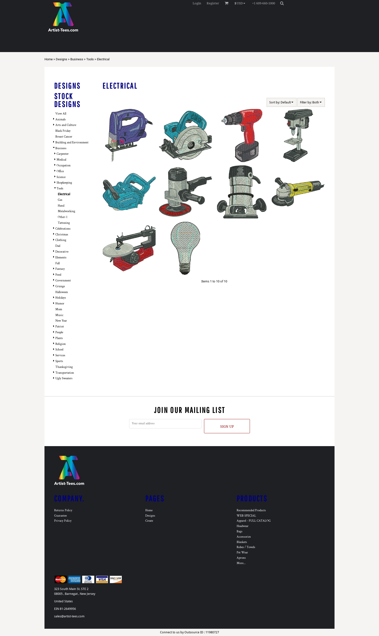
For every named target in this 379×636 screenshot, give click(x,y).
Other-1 (62, 217)
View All (60, 114)
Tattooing (64, 223)
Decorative (61, 252)
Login (197, 3)
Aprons (241, 558)
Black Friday (63, 131)
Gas (60, 200)
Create (149, 521)
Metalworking (66, 211)
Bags (239, 531)
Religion (60, 344)
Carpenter (63, 154)
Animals (60, 119)
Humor (59, 304)
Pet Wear (242, 553)
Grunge (60, 286)
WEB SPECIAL (246, 516)
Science (61, 177)
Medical (61, 160)
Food (58, 275)
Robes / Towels (246, 547)
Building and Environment (71, 142)
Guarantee (60, 516)
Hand (61, 206)
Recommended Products (251, 510)
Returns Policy (63, 510)
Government (63, 281)
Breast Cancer (63, 137)
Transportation (64, 373)
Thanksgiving (64, 367)
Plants (59, 338)
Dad (57, 246)
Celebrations (63, 229)
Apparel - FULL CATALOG (254, 521)
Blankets (242, 542)
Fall (57, 263)
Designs (61, 59)
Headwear (242, 526)
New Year (61, 321)
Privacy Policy (63, 521)
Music (59, 315)
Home (48, 59)
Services (60, 355)
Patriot (59, 327)
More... (241, 563)
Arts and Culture (65, 125)
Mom (58, 309)
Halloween (61, 292)
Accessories (244, 537)
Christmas (61, 235)
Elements (60, 258)
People (59, 332)
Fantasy (60, 269)
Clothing (60, 240)
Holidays (60, 298)
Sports (59, 361)
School (59, 350)
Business (76, 59)
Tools (90, 59)
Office (60, 171)
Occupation (64, 165)
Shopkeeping (64, 183)
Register (213, 3)
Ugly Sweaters (64, 378)
